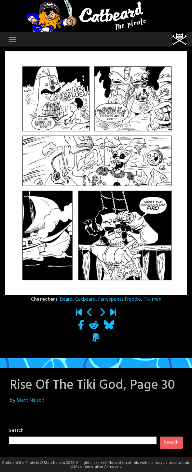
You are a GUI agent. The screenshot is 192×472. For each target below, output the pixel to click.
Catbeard (85, 299)
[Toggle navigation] (12, 39)
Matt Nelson (30, 400)
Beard (66, 299)
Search (16, 430)
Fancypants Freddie (119, 299)
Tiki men (152, 299)
